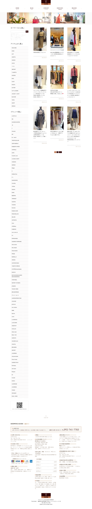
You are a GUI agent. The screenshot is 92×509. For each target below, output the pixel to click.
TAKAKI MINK (15, 289)
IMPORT (14, 69)
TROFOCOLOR (15, 140)
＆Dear (13, 186)
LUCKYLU (14, 116)
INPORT (14, 350)
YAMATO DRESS (16, 266)
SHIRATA (14, 338)
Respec (13, 371)
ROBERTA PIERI (16, 146)
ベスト (13, 66)
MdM (13, 310)
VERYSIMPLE (15, 143)
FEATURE (14, 47)
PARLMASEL (15, 238)
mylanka (14, 201)
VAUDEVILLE (15, 341)
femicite (13, 207)
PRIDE (13, 253)
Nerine (13, 313)
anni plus (14, 368)
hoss (13, 223)
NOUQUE (14, 393)
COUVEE (14, 301)
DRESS (13, 106)
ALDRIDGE (14, 383)
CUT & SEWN (15, 90)
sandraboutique (15, 263)
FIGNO (13, 390)
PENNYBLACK (15, 213)
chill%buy (14, 149)
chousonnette (15, 356)
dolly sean (14, 331)
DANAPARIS (15, 180)
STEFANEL (14, 279)
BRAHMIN (14, 347)
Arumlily (14, 183)
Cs (12, 235)
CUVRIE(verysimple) (16, 269)
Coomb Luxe (15, 155)
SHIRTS (14, 57)
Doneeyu (14, 365)
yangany (14, 286)
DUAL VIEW (14, 396)
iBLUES (13, 217)
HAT (13, 54)
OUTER (13, 87)
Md (12, 119)
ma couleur (14, 307)
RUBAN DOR (15, 210)
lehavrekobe (15, 250)
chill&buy (14, 226)
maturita (14, 344)
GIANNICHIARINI (16, 122)
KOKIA (13, 380)
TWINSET (14, 198)
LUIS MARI (14, 322)
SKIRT (13, 103)
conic (13, 316)
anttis (13, 152)
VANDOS (14, 161)
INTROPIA (14, 220)
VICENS (14, 204)
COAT (13, 81)
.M (12, 125)
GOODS (14, 75)
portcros (14, 304)
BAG (13, 78)
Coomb (13, 377)
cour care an (15, 232)
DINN (13, 51)
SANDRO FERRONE (16, 241)
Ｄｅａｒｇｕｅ (15, 295)
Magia (13, 168)
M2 (12, 134)
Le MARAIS (14, 319)
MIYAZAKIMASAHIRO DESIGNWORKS (17, 276)
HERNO (13, 165)
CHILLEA (14, 328)
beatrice (14, 272)
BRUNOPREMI (15, 292)
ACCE (13, 63)
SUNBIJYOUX (15, 362)
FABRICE (14, 229)
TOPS (13, 100)
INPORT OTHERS (16, 282)
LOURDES (14, 353)
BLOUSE (14, 96)
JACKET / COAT (15, 93)
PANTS (13, 84)
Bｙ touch (14, 137)
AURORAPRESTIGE (16, 298)
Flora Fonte (14, 359)
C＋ (13, 177)
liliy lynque (14, 247)
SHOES (13, 60)
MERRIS (14, 195)
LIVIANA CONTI (15, 158)
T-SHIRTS (14, 72)
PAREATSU (14, 174)
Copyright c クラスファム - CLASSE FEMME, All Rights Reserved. (46, 507)
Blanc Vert (14, 334)
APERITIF (14, 325)
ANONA (13, 259)
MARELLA (14, 256)
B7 (12, 374)
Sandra (13, 189)
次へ (60, 152)
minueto (14, 131)
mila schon (14, 244)
